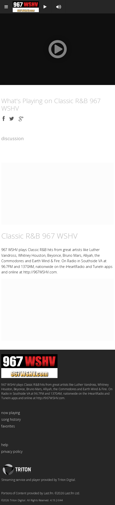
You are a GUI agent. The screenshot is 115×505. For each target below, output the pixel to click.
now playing (10, 412)
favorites (8, 426)
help (4, 444)
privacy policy (11, 451)
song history (11, 419)
